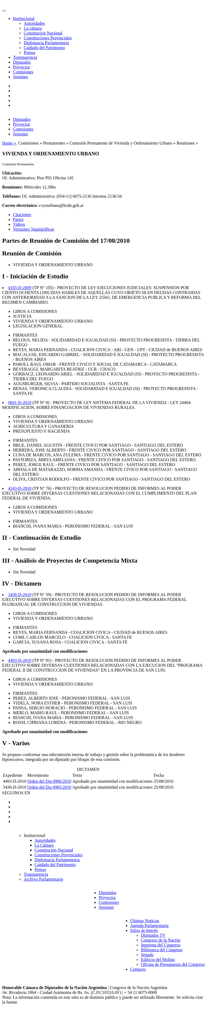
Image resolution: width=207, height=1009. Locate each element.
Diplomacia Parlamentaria (46, 42)
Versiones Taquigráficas (33, 229)
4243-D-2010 (19, 488)
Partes (18, 219)
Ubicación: (12, 173)
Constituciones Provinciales (48, 38)
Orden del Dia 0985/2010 (49, 787)
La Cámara (44, 845)
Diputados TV (153, 935)
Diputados (22, 62)
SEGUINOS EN (16, 793)
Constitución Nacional (43, 33)
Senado (147, 954)
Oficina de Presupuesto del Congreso (173, 964)
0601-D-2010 (19, 402)
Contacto (138, 969)
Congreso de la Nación (160, 940)
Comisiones (23, 72)
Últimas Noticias (144, 920)
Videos (19, 224)
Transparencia (25, 57)
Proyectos (21, 67)
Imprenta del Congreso (161, 945)
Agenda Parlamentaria (149, 925)
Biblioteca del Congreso (162, 950)
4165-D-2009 (19, 287)
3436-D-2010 (19, 594)
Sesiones (20, 76)
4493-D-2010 (19, 660)
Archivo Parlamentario (43, 879)
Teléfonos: (11, 196)
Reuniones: (12, 187)
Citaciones (22, 214)
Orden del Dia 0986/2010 (49, 781)
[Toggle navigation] (4, 11)
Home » (9, 143)
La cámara (33, 28)
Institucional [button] (23, 18)
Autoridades (34, 23)
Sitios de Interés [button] (144, 930)
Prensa (29, 52)
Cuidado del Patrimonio (44, 47)
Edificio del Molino (158, 959)
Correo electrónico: (20, 205)
